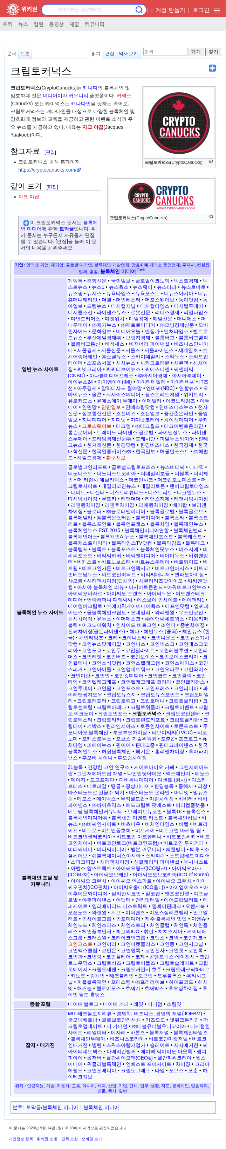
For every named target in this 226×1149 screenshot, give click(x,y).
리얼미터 (97, 1032)
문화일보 (101, 331)
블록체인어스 (82, 536)
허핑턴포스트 (174, 451)
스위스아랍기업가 (125, 1045)
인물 (101, 1091)
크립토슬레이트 (177, 963)
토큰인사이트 (155, 726)
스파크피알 (83, 862)
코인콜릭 (182, 675)
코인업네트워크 (133, 669)
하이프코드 (181, 982)
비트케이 (145, 830)
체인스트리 (133, 925)
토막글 (66, 229)
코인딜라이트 (140, 650)
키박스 (94, 726)
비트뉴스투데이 (152, 562)
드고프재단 (102, 780)
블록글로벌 (162, 511)
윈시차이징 (80, 619)
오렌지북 (195, 906)
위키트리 (193, 394)
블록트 (99, 549)
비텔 (184, 824)
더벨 (106, 300)
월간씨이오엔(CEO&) (129, 1058)
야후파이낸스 (96, 900)
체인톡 (181, 925)
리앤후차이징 (119, 505)
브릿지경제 (138, 337)
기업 (19, 265)
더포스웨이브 (159, 300)
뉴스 (23, 24)
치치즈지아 (170, 931)
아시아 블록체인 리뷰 (100, 587)
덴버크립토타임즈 (189, 486)
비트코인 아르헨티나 (139, 836)
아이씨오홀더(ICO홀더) (139, 887)
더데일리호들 (155, 473)
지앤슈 (198, 919)
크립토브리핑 (183, 701)
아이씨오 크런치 (89, 881)
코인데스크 (162, 644)
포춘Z (167, 739)
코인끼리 (106, 944)
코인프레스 (157, 688)
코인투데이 (80, 688)
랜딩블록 (164, 786)
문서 (11, 53)
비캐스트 (87, 562)
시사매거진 (186, 1045)
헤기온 (143, 751)
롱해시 (185, 786)
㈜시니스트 (196, 862)
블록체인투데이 (88, 1039)
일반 (123, 1091)
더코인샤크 (141, 480)
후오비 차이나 (97, 758)
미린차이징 (161, 799)
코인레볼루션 (174, 650)
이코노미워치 (96, 625)
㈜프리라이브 (150, 982)
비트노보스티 (116, 562)
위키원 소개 (47, 1139)
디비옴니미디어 (136, 780)
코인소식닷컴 (106, 663)
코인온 (109, 950)
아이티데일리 (151, 382)
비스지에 (188, 549)
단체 (133, 1085)
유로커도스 (80, 401)
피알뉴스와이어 (177, 438)
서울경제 (87, 350)
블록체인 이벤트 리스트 (137, 818)
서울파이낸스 (159, 350)
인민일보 (111, 407)
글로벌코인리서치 (121, 1020)
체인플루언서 (96, 931)
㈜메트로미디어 (138, 325)
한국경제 (183, 445)
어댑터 (123, 900)
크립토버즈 (109, 963)
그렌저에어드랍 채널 (100, 773)
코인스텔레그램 (143, 663)
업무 (144, 1085)
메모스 (84, 799)
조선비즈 (126, 413)
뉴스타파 (167, 287)
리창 (202, 786)
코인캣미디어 (129, 675)
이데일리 (152, 401)
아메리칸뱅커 (121, 1051)
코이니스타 (134, 637)
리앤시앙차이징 (191, 499)
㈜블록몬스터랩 (114, 517)
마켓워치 (114, 318)
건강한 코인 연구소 (109, 767)
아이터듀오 (159, 593)
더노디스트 (80, 473)
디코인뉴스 (189, 492)
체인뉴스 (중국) (161, 631)
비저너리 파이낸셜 (149, 344)
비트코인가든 (96, 568)
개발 (50, 1085)
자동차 (63, 1085)
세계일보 (188, 350)
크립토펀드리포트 (145, 720)
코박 (174, 938)
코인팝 (104, 688)
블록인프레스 (130, 524)
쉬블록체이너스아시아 (116, 855)
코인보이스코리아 (178, 656)
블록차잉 (160, 524)
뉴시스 (94, 293)
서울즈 (132, 350)
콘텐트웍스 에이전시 (172, 956)
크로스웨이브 (96, 426)
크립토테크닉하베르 (188, 969)
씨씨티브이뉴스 (123, 369)
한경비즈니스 (155, 445)
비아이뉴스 (172, 555)
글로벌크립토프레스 (133, 467)
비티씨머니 (80, 849)
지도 (165, 1085)
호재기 (132, 988)
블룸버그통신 (85, 344)
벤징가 (152, 331)
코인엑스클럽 (82, 950)
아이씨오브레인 (111, 874)
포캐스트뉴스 (96, 739)
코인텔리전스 (190, 682)
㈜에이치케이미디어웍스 (133, 606)
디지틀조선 (80, 312)
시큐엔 (181, 363)
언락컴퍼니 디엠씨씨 (109, 600)
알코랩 (152, 893)
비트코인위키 (181, 836)
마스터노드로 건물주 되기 (96, 792)
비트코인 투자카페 (183, 843)
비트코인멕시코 (133, 568)
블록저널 (159, 1032)
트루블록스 (169, 975)
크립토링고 (123, 701)
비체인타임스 (159, 824)
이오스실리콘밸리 (169, 912)
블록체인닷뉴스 (157, 549)
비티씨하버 (109, 555)
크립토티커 (109, 720)
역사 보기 (128, 53)
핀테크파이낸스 (176, 745)
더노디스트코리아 (116, 473)
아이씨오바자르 (85, 593)
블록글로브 (191, 511)
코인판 (75, 956)
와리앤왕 (164, 612)
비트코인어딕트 (119, 574)
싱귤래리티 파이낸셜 (156, 862)
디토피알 (97, 786)
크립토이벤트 (179, 707)
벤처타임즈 (176, 331)
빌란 (97, 1045)
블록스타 (174, 517)
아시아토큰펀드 (146, 587)
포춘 (193, 1070)
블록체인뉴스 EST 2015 (94, 530)
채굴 (74, 24)
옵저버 (94, 1058)
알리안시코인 (126, 893)
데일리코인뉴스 (119, 486)
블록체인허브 (182, 818)
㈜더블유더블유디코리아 (159, 1026)
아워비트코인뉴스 (186, 587)
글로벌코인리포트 (87, 467)
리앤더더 (131, 499)
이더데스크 (128, 619)
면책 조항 (69, 1139)
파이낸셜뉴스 (172, 432)
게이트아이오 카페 (154, 767)
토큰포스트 (186, 726)
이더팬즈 (135, 912)
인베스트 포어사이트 (148, 1064)
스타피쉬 (155, 855)
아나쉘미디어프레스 (111, 375)
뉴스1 (98, 287)
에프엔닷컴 (177, 606)
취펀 (148, 931)
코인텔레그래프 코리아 (146, 682)
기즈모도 (155, 1020)
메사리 (118, 1032)
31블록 (75, 767)
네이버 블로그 (83, 1004)
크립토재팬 (104, 969)
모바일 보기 (92, 1139)
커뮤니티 (94, 24)
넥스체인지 (178, 773)
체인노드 (78, 925)
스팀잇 (174, 1004)
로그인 (201, 10)
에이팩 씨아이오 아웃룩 (166, 1051)
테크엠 (123, 426)
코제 (140, 956)
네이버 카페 (116, 1004)
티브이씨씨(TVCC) (172, 732)
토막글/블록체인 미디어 (52, 1107)
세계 (101, 1085)
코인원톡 (131, 950)
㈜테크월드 (147, 426)
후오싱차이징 (183, 988)
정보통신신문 (96, 413)
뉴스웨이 (142, 287)
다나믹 (196, 467)
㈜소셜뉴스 (114, 356)
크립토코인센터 (183, 713)
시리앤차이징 (114, 862)
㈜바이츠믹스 (106, 805)
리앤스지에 (157, 499)
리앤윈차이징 (85, 505)
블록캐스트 (190, 536)
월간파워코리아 (174, 1058)
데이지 (78, 780)
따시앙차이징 (82, 499)
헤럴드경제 (89, 457)
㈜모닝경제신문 (177, 325)
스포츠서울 (99, 363)
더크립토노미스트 (177, 480)
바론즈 (137, 1032)
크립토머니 (152, 701)
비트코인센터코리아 (90, 836)
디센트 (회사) (172, 780)
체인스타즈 (104, 925)
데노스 (202, 773)
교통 (76, 1085)
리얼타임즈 (196, 312)
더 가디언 (117, 1026)
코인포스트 (128, 688)
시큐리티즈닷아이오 (161, 581)
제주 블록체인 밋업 (166, 919)
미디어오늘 (128, 331)
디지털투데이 (188, 306)
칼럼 (38, 24)
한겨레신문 (99, 445)
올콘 (97, 394)
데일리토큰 (153, 486)
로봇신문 (140, 312)
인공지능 (35, 1085)
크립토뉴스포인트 (160, 694)
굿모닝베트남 (82, 1020)
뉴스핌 (75, 293)
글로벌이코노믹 (152, 281)
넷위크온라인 (184, 1020)
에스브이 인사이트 (157, 600)
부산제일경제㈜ (104, 337)
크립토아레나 (111, 707)
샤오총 (75, 581)
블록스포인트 (96, 524)
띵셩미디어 (137, 786)
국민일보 (121, 281)
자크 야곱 (92, 127)
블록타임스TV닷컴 (131, 543)
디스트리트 (160, 492)
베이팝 (179, 505)
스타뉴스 (174, 356)
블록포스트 (123, 549)
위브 (116, 912)
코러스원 (97, 938)
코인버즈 (116, 656)
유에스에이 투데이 (117, 401)
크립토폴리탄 (184, 720)
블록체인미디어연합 (147, 530)
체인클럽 (160, 925)
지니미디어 (94, 420)
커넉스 (124, 95)
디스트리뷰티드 (126, 492)
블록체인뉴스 (188, 524)
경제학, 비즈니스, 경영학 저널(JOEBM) (159, 1013)
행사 (112, 1091)
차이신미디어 (178, 420)
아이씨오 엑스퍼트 (131, 881)
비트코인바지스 (172, 568)
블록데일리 (80, 517)
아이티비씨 (182, 382)
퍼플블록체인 (92, 982)
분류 (17, 1107)
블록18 (174, 811)
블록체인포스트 (156, 536)
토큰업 (145, 975)
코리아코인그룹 (128, 938)
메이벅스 (106, 799)
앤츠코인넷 (177, 893)
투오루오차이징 (130, 732)
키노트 (78, 975)
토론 (25, 53)
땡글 (116, 786)
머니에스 (187, 318)
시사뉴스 (126, 363)
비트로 (89, 830)
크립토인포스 (113, 713)
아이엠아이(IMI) (114, 382)
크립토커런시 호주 (141, 969)
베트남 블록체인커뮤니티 (95, 811)
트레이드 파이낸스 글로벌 (125, 432)
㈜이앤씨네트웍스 (164, 619)
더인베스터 (128, 300)
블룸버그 (164, 337)
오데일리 (140, 612)
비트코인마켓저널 (168, 1039)
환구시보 (116, 457)
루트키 (109, 499)
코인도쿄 (92, 650)
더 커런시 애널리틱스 (100, 480)
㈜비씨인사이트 (99, 824)
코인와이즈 (196, 669)
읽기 (96, 53)
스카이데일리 (145, 356)
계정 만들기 (170, 10)
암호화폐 (199, 1085)
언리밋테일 (147, 900)
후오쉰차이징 (132, 758)
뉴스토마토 (193, 287)
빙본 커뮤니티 (146, 849)
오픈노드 (78, 912)
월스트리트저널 (162, 394)
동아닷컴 (188, 300)
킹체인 (97, 975)
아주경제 (87, 388)
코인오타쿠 (167, 669)
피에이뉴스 (99, 745)
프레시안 (145, 438)
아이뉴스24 (80, 382)
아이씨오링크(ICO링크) (141, 868)
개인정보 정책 (21, 1139)
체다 (134, 631)
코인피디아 (186, 688)
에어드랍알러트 (181, 900)
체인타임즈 (91, 637)
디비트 (78, 492)
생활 (155, 1085)
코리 (113, 637)
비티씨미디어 (111, 849)
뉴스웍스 (119, 287)
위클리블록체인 (104, 1064)
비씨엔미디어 (140, 555)
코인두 (113, 650)
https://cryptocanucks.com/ (47, 170)
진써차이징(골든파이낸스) (96, 631)
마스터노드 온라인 (149, 792)
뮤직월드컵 (133, 799)
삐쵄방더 (175, 849)
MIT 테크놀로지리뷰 (90, 1013)
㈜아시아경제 (152, 375)
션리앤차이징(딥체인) (110, 581)
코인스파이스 (179, 663)
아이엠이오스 (184, 887)
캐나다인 (81, 103)
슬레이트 (160, 1045)
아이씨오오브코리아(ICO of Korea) (171, 874)
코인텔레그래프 (99, 682)
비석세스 (114, 344)
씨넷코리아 (89, 369)
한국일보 (145, 451)
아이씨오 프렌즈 (124, 593)
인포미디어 (128, 919)
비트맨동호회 (116, 830)
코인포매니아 (101, 1070)
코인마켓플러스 (138, 944)
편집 (109, 53)
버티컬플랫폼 (190, 805)
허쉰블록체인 (116, 751)
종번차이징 (192, 625)
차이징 (183, 1064)
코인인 (102, 675)
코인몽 (167, 944)
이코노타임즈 (180, 401)
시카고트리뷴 (155, 363)
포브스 (176, 1070)
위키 (8, 24)
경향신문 (97, 281)
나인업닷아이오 (144, 773)
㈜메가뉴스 (104, 325)
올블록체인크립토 (106, 612)
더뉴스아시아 (178, 293)
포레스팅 (121, 982)
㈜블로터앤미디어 (125, 511)
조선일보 (150, 413)
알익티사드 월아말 (121, 388)
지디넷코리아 (145, 420)
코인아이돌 (99, 669)
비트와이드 (186, 562)
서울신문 (111, 350)
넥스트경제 (186, 281)
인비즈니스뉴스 (176, 407)
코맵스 (157, 938)
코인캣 (176, 950)
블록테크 (195, 543)
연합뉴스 (189, 388)
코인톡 (195, 950)
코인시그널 (191, 944)
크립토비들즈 (140, 963)
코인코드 (157, 675)
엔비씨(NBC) (160, 388)
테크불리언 (121, 975)
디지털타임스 (155, 306)
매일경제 (139, 318)
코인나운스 (163, 637)
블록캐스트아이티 (87, 543)
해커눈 (84, 988)
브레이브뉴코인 (145, 811)
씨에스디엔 (157, 369)
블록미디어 (148, 517)
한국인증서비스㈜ (111, 451)
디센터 (97, 492)
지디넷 (118, 420)
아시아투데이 (186, 375)
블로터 (94, 511)
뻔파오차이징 (189, 574)
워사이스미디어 (123, 394)
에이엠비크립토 (85, 606)
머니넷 (181, 792)
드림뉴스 (97, 306)
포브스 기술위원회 (136, 739)
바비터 (185, 799)
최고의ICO (127, 931)
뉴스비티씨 (172, 467)
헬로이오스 (108, 988)
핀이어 (123, 745)
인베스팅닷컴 (140, 407)
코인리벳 (92, 656)
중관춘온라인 (178, 413)
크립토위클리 (145, 707)
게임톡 (75, 281)
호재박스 (154, 988)
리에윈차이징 (153, 505)
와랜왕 (99, 912)
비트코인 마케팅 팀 (180, 830)
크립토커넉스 (147, 713)
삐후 (195, 849)
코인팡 (94, 956)
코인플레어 (118, 956)
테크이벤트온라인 (183, 426)
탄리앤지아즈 (121, 726)
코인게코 (193, 938)
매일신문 (162, 318)
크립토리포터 (92, 701)
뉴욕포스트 (147, 293)
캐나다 (90, 88)
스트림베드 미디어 (190, 855)
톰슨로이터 (80, 432)
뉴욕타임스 (118, 293)
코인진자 (155, 950)
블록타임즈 (169, 543)
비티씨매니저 (155, 574)
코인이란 (80, 675)
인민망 (89, 407)
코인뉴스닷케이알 (101, 644)
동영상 (56, 24)
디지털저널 (123, 306)
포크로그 (188, 739)
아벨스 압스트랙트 (91, 868)
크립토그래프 (135, 1070)
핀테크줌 (145, 745)
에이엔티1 (193, 600)
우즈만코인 (191, 612)
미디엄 (155, 1004)
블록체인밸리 (188, 530)
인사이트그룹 (96, 919)
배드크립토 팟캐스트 (148, 805)
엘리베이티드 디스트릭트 (119, 906)
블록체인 (180, 1085)
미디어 (50, 95)
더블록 (181, 473)
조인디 (168, 625)
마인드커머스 (85, 318)
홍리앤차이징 (169, 751)
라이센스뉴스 (111, 312)
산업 (112, 1085)
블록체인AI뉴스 (117, 536)
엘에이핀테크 (166, 906)
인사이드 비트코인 (136, 625)
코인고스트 (80, 944)
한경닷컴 (126, 445)
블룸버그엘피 (193, 337)
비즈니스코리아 (127, 1039)
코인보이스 (142, 656)
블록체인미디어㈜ (87, 818)
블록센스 (196, 811)
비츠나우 (131, 824)
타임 (160, 1070)
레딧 (138, 1004)
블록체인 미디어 (101, 1107)
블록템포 (78, 549)
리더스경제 (167, 312)
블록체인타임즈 (190, 1032)
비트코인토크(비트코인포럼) (128, 843)
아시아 (88, 1085)
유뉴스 (104, 619)
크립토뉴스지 (121, 694)
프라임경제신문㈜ (111, 438)
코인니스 (135, 644)
